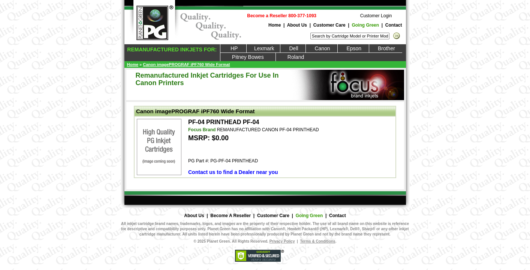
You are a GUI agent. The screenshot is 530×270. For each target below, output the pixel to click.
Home (274, 25)
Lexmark (263, 48)
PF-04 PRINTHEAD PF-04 (223, 122)
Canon (321, 48)
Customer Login (376, 15)
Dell (292, 48)
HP (233, 48)
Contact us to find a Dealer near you (233, 172)
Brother (386, 48)
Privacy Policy (282, 241)
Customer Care (329, 25)
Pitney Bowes (247, 57)
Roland (296, 57)
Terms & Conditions (317, 241)
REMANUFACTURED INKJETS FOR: (171, 49)
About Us (297, 25)
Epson (353, 48)
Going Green (365, 25)
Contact (393, 25)
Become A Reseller (230, 215)
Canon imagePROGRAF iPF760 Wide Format (186, 64)
